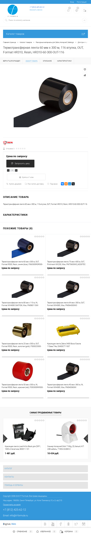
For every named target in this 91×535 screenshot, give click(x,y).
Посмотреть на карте (12, 505)
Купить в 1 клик (26, 177)
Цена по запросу (16, 156)
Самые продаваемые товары (45, 412)
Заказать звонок (36, 10)
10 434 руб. (53, 453)
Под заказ (52, 184)
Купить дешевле (13, 184)
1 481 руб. (10, 453)
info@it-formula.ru (19, 515)
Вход (72, 2)
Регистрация (81, 2)
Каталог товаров (45, 34)
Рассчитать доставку (34, 184)
